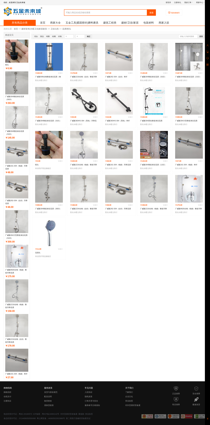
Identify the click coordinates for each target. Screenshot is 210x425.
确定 (88, 36)
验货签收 (48, 401)
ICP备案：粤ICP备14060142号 (46, 414)
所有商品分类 (20, 22)
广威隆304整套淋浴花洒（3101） (48, 121)
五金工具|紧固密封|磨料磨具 (82, 22)
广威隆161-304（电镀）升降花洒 (118, 165)
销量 (48, 36)
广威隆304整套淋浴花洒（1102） (153, 165)
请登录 (168, 2)
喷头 (7, 65)
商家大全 (55, 22)
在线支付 (7, 396)
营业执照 (129, 401)
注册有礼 (177, 2)
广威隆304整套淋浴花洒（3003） (48, 209)
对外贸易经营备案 (132, 405)
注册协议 (7, 401)
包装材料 (148, 22)
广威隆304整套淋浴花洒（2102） (188, 77)
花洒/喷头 (66, 29)
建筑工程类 (109, 22)
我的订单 (188, 2)
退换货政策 (49, 405)
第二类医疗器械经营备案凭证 (78, 418)
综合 (36, 36)
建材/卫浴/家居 (130, 22)
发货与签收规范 (50, 392)
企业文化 (129, 396)
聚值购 (81, 414)
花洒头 (37, 253)
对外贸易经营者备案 (68, 414)
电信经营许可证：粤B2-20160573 (18, 414)
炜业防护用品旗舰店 (43, 168)
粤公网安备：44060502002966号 (51, 418)
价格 (60, 36)
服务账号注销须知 (92, 405)
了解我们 (129, 392)
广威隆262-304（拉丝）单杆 (116, 77)
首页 (42, 22)
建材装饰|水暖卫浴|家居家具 (34, 29)
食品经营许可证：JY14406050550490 (20, 418)
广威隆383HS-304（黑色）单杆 (117, 121)
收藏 (54, 36)
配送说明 (48, 396)
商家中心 (200, 2)
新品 (42, 36)
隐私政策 (88, 396)
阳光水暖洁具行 (41, 80)
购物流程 (7, 392)
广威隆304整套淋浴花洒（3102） (153, 77)
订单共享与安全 (91, 401)
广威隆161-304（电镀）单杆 (16, 374)
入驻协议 (88, 392)
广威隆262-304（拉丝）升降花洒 (118, 209)
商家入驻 (164, 22)
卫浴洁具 (55, 29)
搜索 (151, 13)
